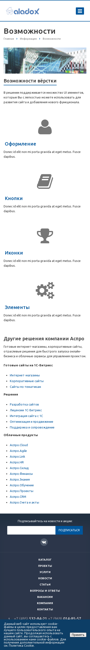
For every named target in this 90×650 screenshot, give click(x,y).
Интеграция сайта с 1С (26, 415)
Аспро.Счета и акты (24, 502)
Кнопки (14, 198)
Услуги (45, 572)
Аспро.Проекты (21, 491)
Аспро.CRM (18, 496)
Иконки (14, 252)
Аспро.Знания (20, 479)
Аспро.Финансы (21, 473)
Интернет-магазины (25, 375)
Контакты (45, 609)
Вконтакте (44, 542)
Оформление (20, 143)
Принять (78, 634)
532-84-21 (30, 619)
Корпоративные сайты (27, 381)
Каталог (45, 559)
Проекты (45, 565)
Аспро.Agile (18, 450)
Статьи (45, 584)
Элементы (17, 307)
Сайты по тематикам (25, 386)
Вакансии (45, 597)
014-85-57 (64, 619)
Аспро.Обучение (22, 485)
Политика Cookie (21, 645)
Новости (45, 578)
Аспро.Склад (19, 468)
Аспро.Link (17, 456)
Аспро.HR (17, 462)
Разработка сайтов (24, 404)
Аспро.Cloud (19, 445)
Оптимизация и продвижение (31, 421)
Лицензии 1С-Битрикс (26, 410)
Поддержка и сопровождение (32, 427)
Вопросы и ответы (45, 590)
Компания (45, 603)
